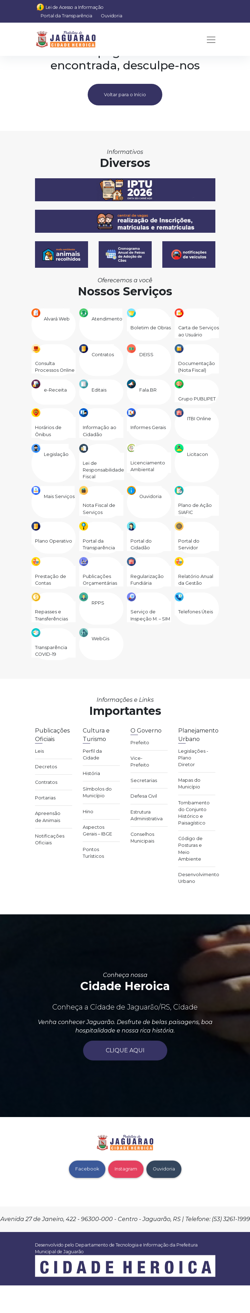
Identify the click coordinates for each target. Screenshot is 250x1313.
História (91, 773)
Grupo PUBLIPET (197, 398)
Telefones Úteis (195, 611)
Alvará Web (57, 319)
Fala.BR (148, 390)
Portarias (45, 797)
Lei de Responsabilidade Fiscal (103, 470)
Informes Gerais (148, 427)
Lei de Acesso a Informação (75, 7)
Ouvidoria (111, 15)
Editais (99, 390)
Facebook (87, 1169)
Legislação (56, 454)
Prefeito (139, 742)
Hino (88, 811)
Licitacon (197, 454)
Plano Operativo (53, 541)
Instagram (126, 1169)
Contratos (103, 354)
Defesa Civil (143, 796)
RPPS (98, 603)
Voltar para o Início (125, 94)
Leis (39, 751)
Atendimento (107, 319)
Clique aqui (125, 1050)
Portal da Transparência (66, 15)
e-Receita (55, 390)
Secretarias (143, 780)
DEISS (146, 354)
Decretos (46, 766)
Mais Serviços (59, 496)
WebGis (100, 638)
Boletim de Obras (150, 327)
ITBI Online (199, 418)
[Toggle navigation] (209, 39)
